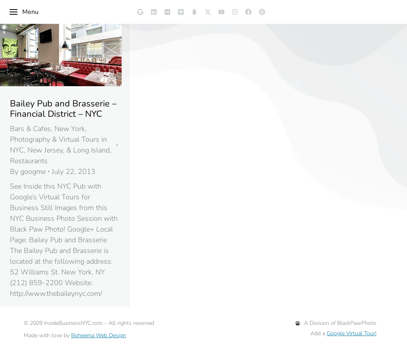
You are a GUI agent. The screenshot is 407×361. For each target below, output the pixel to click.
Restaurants (29, 161)
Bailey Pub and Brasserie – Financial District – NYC (63, 109)
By (28, 171)
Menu (24, 12)
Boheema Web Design (98, 335)
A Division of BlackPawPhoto (335, 323)
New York (69, 128)
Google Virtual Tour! (351, 333)
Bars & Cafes (30, 128)
